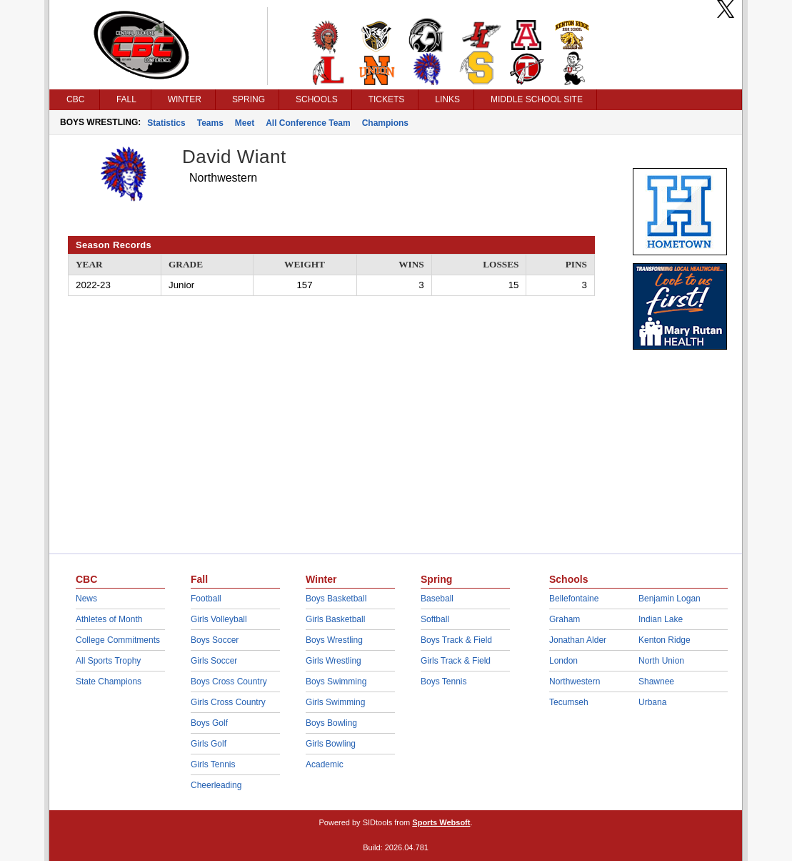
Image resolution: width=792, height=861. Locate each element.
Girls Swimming (335, 702)
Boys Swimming (336, 681)
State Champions (108, 681)
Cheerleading (216, 785)
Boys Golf (209, 723)
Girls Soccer (214, 661)
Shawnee (656, 681)
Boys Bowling (331, 723)
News (86, 599)
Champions (385, 123)
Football (206, 599)
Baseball (437, 599)
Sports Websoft (441, 822)
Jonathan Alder (577, 640)
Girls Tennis (213, 764)
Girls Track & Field (456, 661)
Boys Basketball (336, 599)
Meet (244, 123)
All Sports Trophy (108, 661)
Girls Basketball (335, 619)
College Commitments (118, 640)
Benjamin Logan (669, 599)
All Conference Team (308, 123)
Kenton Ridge (664, 640)
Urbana (652, 702)
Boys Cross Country (229, 681)
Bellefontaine (573, 599)
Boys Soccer (215, 640)
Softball (435, 619)
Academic (325, 764)
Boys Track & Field (456, 640)
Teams (210, 123)
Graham (564, 619)
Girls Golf (208, 744)
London (563, 661)
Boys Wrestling (334, 640)
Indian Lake (660, 619)
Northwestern (574, 681)
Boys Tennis (443, 681)
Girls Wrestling (333, 661)
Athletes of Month (109, 619)
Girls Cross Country (228, 702)
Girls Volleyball (219, 619)
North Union (661, 661)
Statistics (166, 123)
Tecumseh (568, 702)
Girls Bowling (331, 744)
